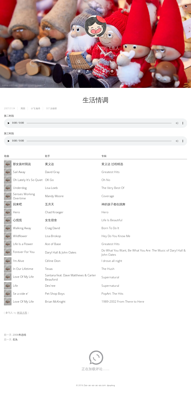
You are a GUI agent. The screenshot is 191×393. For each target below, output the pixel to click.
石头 (15, 339)
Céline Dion (52, 261)
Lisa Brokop (53, 236)
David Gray (52, 172)
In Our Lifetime (23, 269)
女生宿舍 (51, 220)
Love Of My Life (23, 277)
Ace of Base (53, 244)
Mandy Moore (54, 196)
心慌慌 (17, 220)
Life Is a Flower (23, 244)
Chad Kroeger (54, 212)
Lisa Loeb (51, 188)
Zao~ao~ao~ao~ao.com (95, 385)
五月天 (49, 204)
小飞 (33, 108)
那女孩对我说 (22, 164)
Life (15, 286)
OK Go (49, 180)
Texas (49, 269)
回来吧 (17, 204)
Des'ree (50, 286)
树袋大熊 (22, 312)
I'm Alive (18, 261)
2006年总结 (19, 334)
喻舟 (38, 108)
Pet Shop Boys (55, 293)
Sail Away (19, 172)
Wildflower (20, 236)
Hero (16, 212)
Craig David (52, 228)
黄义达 (49, 164)
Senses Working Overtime (24, 196)
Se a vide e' (20, 293)
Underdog (20, 188)
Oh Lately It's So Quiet (28, 180)
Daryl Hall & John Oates (60, 252)
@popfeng (111, 385)
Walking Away (22, 228)
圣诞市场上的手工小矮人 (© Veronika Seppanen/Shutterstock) (23, 85)
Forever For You (24, 252)
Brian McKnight (55, 301)
